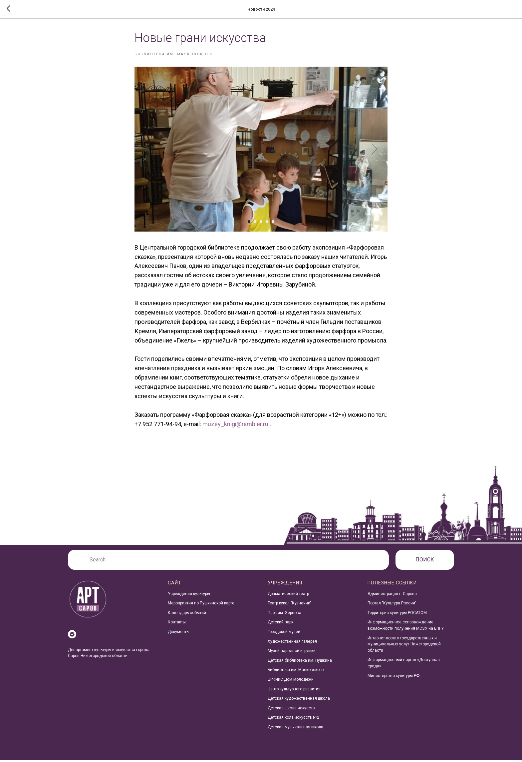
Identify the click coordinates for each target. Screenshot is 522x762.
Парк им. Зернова (284, 614)
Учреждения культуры (189, 595)
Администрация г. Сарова (392, 595)
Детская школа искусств (291, 709)
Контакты (177, 624)
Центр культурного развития (294, 690)
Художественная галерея (292, 643)
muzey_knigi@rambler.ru (235, 424)
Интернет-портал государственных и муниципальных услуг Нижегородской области (404, 645)
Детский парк (280, 624)
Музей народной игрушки (292, 652)
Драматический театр (288, 595)
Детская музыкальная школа (295, 728)
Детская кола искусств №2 (293, 719)
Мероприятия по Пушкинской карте (201, 604)
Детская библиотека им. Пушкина (300, 662)
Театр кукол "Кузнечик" (289, 604)
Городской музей (284, 633)
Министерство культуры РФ (393, 677)
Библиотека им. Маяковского (296, 671)
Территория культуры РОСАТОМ (397, 614)
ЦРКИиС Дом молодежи (291, 681)
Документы (178, 633)
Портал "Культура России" (392, 604)
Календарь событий (187, 614)
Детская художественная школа (299, 700)
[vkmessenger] (72, 636)
